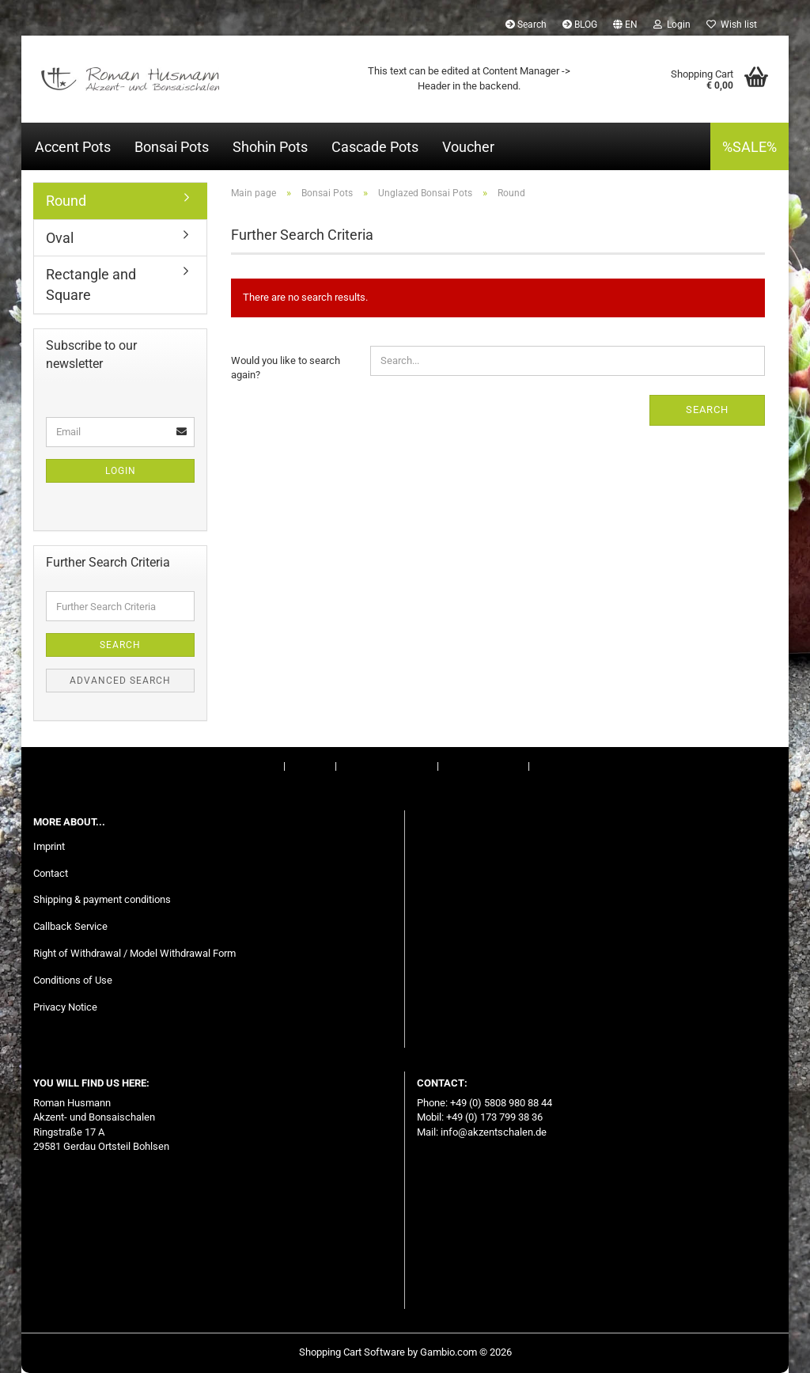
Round (66, 200)
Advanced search (120, 680)
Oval (60, 237)
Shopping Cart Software (352, 1352)
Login (120, 470)
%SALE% (749, 146)
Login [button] (672, 24)
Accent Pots (73, 146)
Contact (310, 766)
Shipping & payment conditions (102, 899)
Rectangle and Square (91, 284)
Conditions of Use (483, 766)
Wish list (731, 24)
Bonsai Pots (171, 146)
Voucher (468, 146)
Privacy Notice (65, 1007)
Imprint (265, 766)
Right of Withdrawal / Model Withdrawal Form (134, 953)
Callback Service (70, 926)
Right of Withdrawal (386, 766)
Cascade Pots (374, 146)
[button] (625, 24)
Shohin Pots (270, 146)
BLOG (579, 24)
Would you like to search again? (285, 368)
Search (526, 24)
